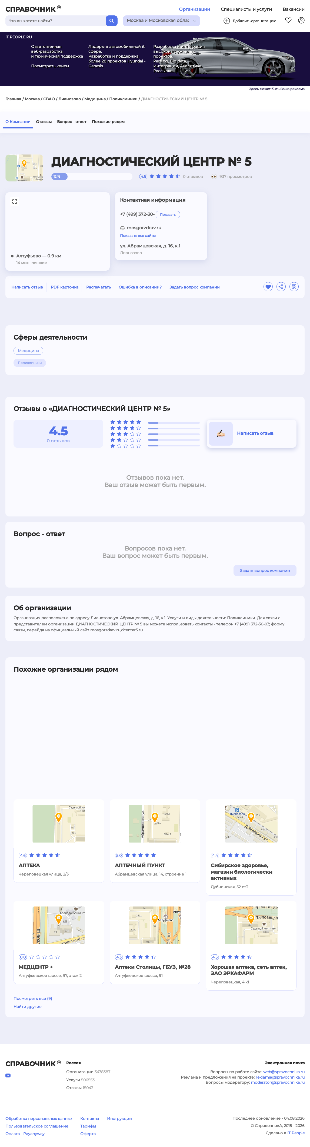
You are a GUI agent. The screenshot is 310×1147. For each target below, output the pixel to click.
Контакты (89, 1118)
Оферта (88, 1133)
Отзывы (44, 121)
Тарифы (88, 1126)
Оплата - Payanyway (25, 1133)
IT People (296, 1133)
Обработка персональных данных (38, 1118)
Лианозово (69, 99)
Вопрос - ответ (71, 121)
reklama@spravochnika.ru (280, 1077)
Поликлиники (123, 99)
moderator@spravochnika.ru (278, 1082)
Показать (168, 215)
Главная (13, 99)
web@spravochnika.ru (284, 1071)
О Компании (18, 121)
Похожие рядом (108, 121)
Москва (32, 99)
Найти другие (28, 1006)
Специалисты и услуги (246, 9)
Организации (194, 9)
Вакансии (294, 9)
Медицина (95, 99)
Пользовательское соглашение (36, 1126)
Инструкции (119, 1118)
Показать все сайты (138, 235)
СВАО (49, 99)
